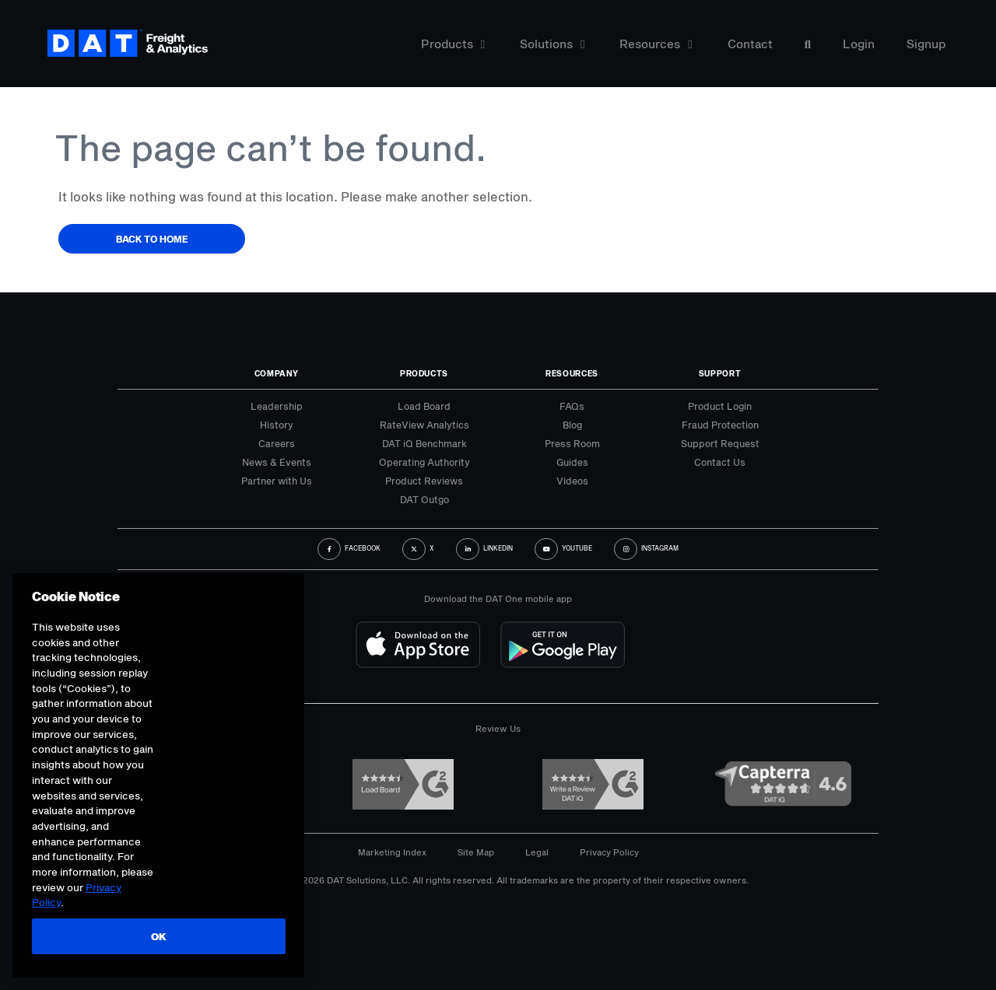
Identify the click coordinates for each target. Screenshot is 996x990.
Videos (572, 480)
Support (720, 373)
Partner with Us (276, 480)
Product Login (720, 406)
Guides (572, 462)
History (276, 424)
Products (453, 44)
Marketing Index (392, 852)
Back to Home (152, 238)
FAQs (571, 406)
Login (859, 44)
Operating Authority (424, 462)
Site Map (476, 852)
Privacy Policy (609, 852)
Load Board (424, 406)
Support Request (720, 443)
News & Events (276, 462)
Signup (926, 44)
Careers (276, 443)
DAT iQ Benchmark (424, 443)
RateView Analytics (424, 424)
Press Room (572, 443)
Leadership (277, 406)
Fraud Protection (720, 424)
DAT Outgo (424, 499)
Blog (572, 424)
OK (157, 936)
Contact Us (719, 462)
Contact (750, 44)
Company (276, 373)
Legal (537, 852)
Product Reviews (424, 480)
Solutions (552, 44)
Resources (655, 44)
